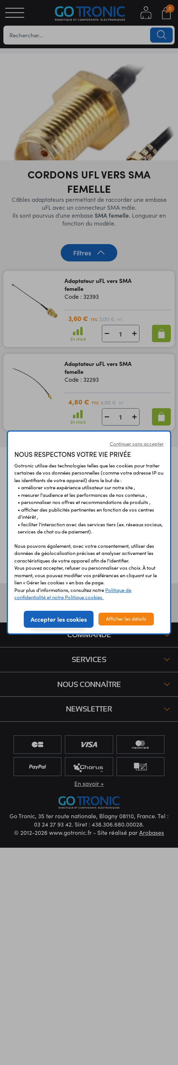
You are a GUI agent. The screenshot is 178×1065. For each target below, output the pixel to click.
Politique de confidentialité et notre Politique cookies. (72, 594)
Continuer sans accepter (137, 443)
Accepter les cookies (59, 619)
